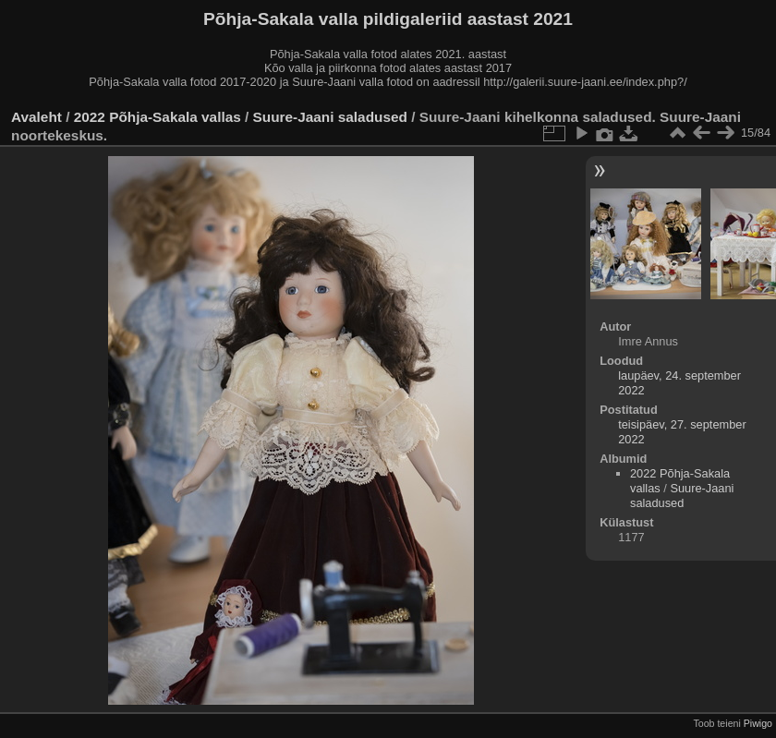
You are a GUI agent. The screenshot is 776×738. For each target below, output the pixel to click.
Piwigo (758, 723)
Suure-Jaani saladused (330, 117)
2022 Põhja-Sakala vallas (157, 117)
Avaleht (36, 117)
